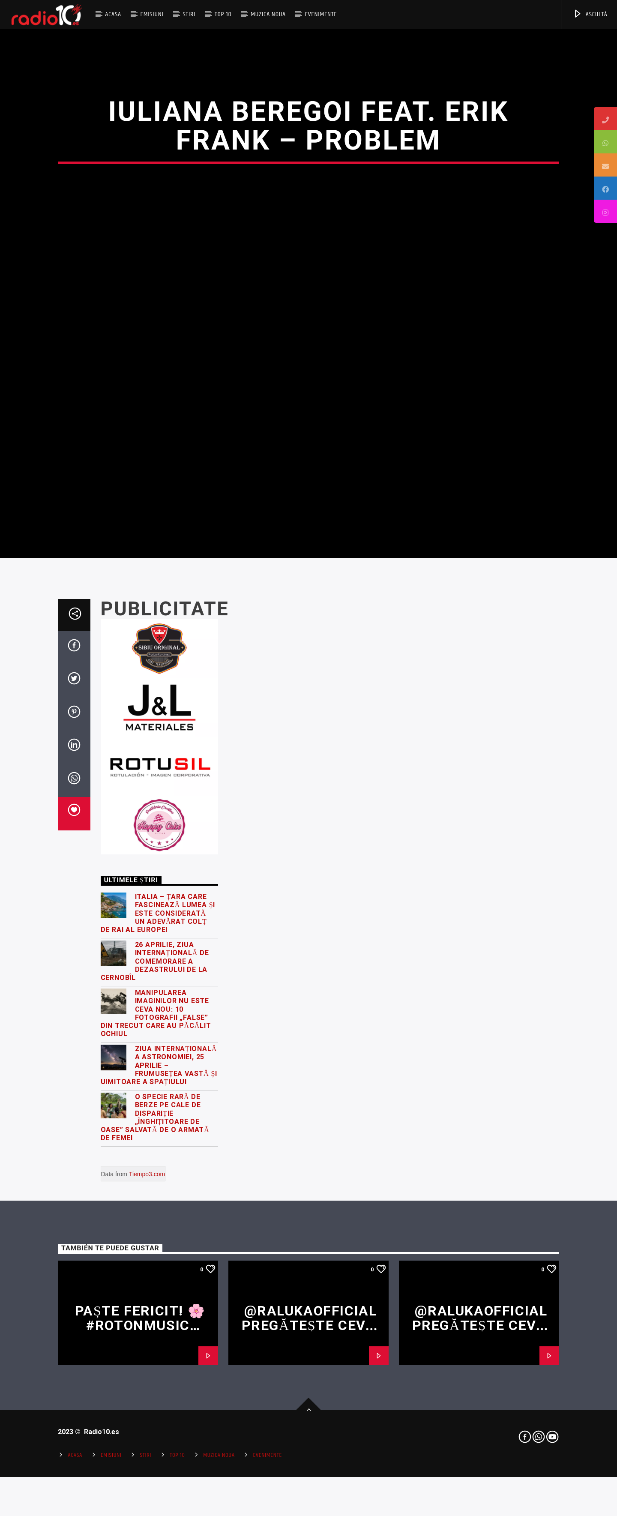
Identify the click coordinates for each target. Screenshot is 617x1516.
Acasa (113, 14)
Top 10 (223, 14)
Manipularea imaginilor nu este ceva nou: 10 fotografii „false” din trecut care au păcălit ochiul (156, 1265)
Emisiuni (151, 14)
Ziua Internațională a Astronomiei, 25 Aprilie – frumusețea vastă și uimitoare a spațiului (159, 1318)
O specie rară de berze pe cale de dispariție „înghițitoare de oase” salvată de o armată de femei (155, 1370)
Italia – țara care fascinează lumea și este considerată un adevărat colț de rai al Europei (158, 1165)
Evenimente (321, 14)
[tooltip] (605, 118)
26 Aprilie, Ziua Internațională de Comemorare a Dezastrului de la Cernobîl (155, 1213)
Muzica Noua (268, 14)
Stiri (189, 14)
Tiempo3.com (147, 1426)
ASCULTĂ (590, 14)
